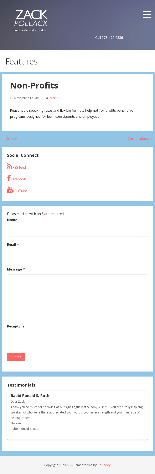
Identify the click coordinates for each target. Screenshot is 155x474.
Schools (12, 138)
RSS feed (16, 166)
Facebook (16, 178)
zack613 (55, 98)
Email (13, 244)
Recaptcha (16, 326)
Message (16, 269)
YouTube (17, 189)
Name (13, 219)
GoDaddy (103, 465)
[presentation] (38, 339)
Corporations (138, 138)
